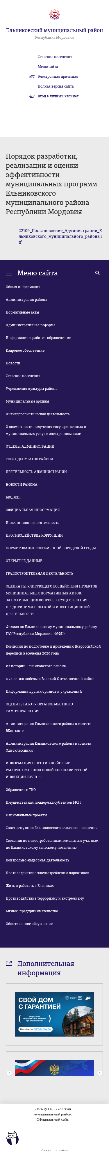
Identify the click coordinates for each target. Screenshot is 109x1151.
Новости (13, 363)
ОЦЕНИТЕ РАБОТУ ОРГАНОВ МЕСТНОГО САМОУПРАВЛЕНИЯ (39, 707)
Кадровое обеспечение (25, 351)
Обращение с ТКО (21, 790)
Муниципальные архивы (27, 401)
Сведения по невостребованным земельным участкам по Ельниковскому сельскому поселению (52, 844)
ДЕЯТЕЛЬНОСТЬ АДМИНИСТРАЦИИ (36, 472)
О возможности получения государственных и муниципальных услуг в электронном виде (46, 430)
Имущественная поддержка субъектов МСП (43, 802)
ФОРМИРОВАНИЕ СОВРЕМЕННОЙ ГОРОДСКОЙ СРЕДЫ (51, 548)
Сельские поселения (55, 57)
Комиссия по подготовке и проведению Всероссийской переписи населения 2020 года (53, 649)
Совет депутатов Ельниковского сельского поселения (52, 828)
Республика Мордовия (54, 38)
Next (100, 1073)
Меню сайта (48, 67)
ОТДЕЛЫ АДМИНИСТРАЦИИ (30, 446)
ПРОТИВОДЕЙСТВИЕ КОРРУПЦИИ (34, 535)
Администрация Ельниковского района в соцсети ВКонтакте (49, 727)
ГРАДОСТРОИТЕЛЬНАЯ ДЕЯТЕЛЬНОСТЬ (39, 574)
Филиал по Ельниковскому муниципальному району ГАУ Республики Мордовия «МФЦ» (51, 630)
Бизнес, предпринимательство (32, 911)
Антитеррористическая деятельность (37, 414)
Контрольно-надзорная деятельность (37, 860)
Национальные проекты (26, 815)
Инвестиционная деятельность (32, 523)
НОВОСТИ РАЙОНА (21, 485)
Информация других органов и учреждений (44, 692)
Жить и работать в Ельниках (30, 886)
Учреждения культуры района (31, 389)
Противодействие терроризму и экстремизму (45, 898)
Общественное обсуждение (29, 924)
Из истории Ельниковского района (36, 666)
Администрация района (26, 300)
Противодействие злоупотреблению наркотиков (47, 873)
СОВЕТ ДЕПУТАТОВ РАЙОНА (29, 459)
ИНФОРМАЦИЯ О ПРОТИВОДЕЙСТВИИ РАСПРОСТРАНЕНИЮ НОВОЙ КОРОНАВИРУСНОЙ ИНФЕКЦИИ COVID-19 (46, 770)
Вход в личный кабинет (58, 96)
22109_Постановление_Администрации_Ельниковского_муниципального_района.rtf (60, 236)
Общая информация (23, 287)
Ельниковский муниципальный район (54, 30)
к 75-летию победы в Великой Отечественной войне (50, 679)
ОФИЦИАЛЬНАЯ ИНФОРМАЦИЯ (33, 510)
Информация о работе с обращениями (39, 338)
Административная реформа (30, 325)
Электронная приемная (58, 77)
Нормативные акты (22, 312)
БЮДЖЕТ (13, 497)
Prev (9, 1073)
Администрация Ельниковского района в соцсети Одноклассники (49, 747)
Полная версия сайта (56, 86)
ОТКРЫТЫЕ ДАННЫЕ (24, 561)
